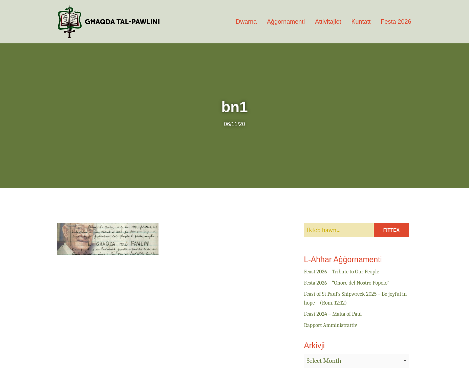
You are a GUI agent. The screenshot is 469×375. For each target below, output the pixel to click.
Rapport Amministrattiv (330, 325)
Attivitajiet (328, 21)
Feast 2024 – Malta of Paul (333, 314)
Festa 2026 (396, 21)
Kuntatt (360, 21)
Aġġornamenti (286, 21)
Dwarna (246, 21)
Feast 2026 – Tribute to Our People (341, 272)
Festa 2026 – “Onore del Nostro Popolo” (346, 283)
